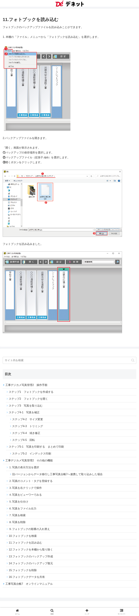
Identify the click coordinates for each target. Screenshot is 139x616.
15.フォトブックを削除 (23, 570)
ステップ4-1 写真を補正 (24, 412)
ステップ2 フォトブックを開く (28, 398)
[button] (133, 360)
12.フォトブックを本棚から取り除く (31, 549)
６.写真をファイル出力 (22, 508)
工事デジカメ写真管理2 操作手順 (26, 385)
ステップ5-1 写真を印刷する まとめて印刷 (36, 446)
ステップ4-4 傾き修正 (26, 433)
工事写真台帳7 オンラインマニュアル (29, 583)
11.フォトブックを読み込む (25, 542)
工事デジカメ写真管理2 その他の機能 (29, 460)
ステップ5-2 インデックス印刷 (31, 453)
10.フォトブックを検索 (23, 535)
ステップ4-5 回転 (23, 440)
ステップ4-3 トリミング (27, 426)
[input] (69, 360)
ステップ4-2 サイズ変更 (27, 419)
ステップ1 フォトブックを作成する (31, 391)
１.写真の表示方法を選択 (24, 467)
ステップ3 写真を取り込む (26, 405)
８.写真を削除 (17, 522)
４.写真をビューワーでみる (25, 494)
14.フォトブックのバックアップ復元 (31, 563)
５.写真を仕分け (18, 501)
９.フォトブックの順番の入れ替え (29, 529)
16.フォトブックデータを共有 (27, 576)
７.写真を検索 (17, 515)
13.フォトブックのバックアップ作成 (31, 556)
